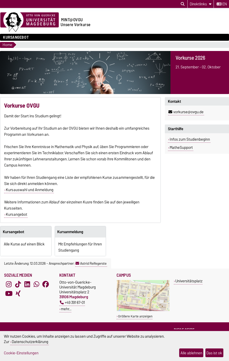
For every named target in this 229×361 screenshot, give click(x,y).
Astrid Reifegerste (91, 263)
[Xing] (18, 293)
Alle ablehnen (191, 353)
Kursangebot (16, 37)
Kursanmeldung (70, 232)
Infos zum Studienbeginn (190, 139)
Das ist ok (214, 353)
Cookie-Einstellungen (21, 353)
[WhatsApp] (36, 284)
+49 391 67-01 (72, 302)
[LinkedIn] (27, 284)
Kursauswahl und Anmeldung (29, 190)
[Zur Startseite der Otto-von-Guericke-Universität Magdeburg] (29, 22)
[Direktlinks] (201, 4)
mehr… (66, 309)
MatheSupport (181, 148)
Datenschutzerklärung (30, 341)
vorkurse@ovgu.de (186, 112)
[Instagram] (8, 284)
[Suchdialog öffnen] (183, 4)
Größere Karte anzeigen (135, 316)
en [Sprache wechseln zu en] (222, 4)
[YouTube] (8, 293)
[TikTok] (18, 284)
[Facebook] (45, 284)
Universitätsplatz (189, 281)
